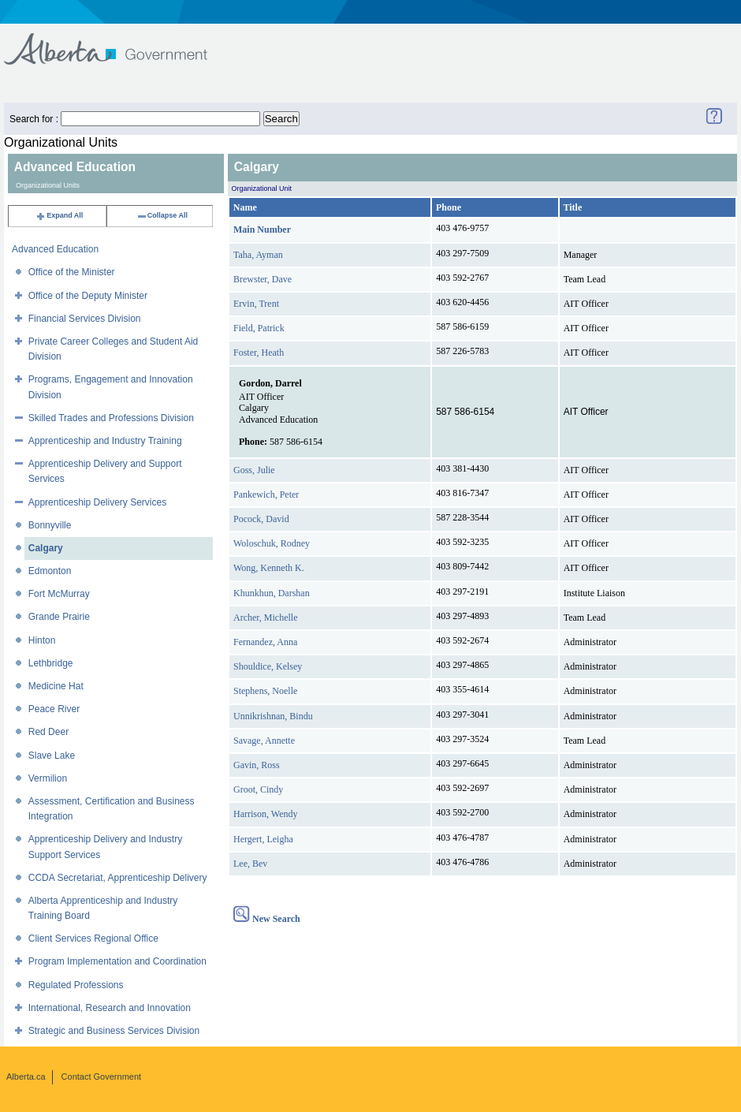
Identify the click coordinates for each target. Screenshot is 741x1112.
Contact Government (101, 1076)
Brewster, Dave (262, 279)
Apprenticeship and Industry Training (105, 440)
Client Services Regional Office (93, 938)
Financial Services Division (84, 318)
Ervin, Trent (256, 303)
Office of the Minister (71, 272)
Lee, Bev (250, 863)
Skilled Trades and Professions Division (111, 418)
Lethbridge (50, 663)
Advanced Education (55, 249)
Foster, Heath (258, 352)
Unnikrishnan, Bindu (273, 716)
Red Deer (48, 731)
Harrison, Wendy (265, 813)
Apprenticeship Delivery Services (97, 502)
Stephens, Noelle (265, 690)
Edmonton (50, 571)
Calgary (45, 548)
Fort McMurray (59, 593)
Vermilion (47, 778)
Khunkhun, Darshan (271, 593)
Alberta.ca (26, 1076)
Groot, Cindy (258, 789)
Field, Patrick (259, 328)
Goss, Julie (254, 470)
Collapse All (162, 215)
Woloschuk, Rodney (271, 543)
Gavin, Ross (256, 765)
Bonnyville (50, 525)
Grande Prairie (59, 616)
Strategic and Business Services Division (113, 1030)
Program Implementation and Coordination (117, 961)
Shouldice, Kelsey (267, 666)
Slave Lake (51, 755)
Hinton (42, 640)
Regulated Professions (76, 985)
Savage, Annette (264, 740)
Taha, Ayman (258, 254)
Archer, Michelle (265, 617)
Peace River (54, 709)
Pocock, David (261, 518)
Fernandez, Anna (265, 641)
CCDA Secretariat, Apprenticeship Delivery (117, 877)
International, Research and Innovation (109, 1007)
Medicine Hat (56, 686)
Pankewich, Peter (266, 494)
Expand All (59, 215)
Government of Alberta (118, 41)
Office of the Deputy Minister (87, 295)
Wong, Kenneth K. (268, 567)
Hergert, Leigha (263, 839)
